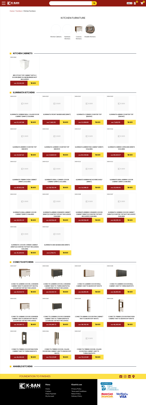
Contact (48, 391)
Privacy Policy (76, 389)
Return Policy (76, 394)
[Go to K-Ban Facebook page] (122, 376)
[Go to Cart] (142, 3)
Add (33, 83)
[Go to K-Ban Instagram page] (126, 376)
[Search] (94, 3)
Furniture (19, 11)
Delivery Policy (76, 396)
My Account (49, 396)
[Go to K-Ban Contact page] (133, 376)
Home (12, 11)
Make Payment (50, 394)
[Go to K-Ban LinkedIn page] (130, 376)
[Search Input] (72, 3)
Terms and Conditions (78, 391)
